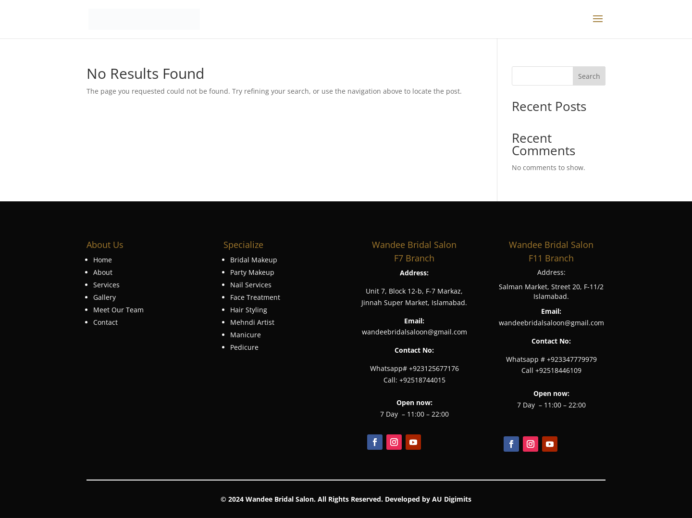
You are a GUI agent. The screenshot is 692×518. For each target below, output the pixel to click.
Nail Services (251, 284)
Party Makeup (252, 272)
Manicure (245, 334)
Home (102, 259)
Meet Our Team (118, 309)
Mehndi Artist (252, 322)
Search (589, 76)
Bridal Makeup (253, 259)
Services (106, 284)
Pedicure (244, 347)
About (102, 272)
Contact (105, 322)
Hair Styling (248, 309)
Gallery (104, 297)
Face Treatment (255, 297)
